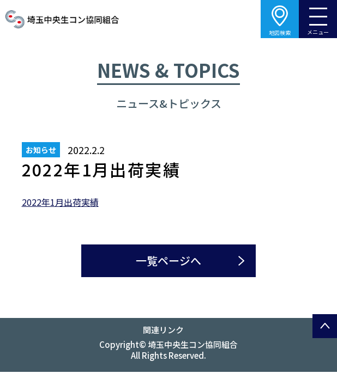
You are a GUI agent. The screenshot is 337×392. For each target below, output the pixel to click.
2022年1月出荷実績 (60, 202)
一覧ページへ (168, 260)
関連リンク (163, 329)
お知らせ (41, 149)
